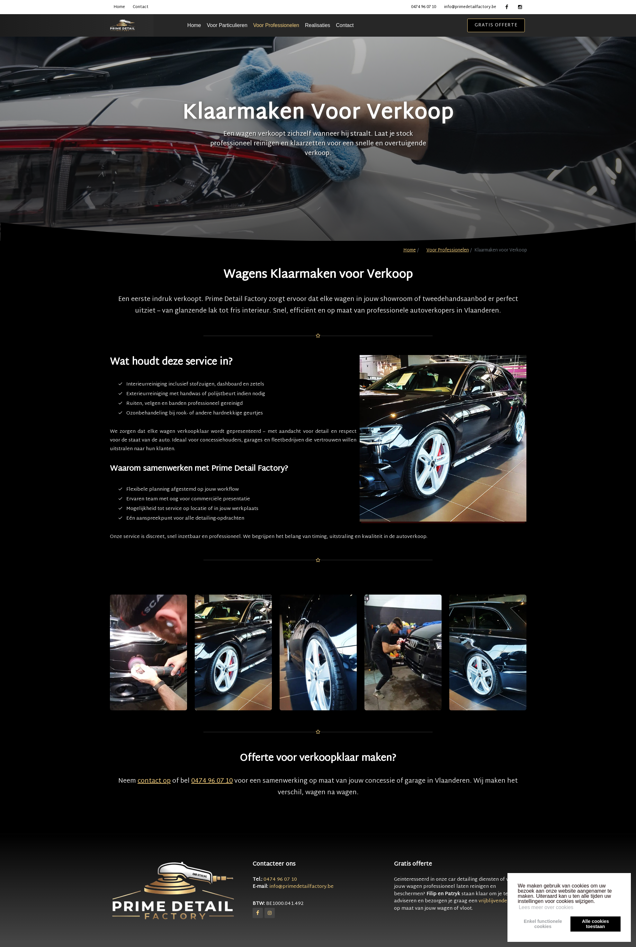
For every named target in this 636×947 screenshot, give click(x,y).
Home (119, 7)
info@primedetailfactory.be (470, 7)
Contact (140, 7)
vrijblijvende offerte (502, 901)
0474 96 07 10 (423, 7)
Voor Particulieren (243, 25)
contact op (154, 781)
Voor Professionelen (293, 25)
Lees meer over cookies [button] (546, 907)
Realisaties (333, 25)
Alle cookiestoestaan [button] (595, 924)
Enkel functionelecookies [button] (543, 924)
